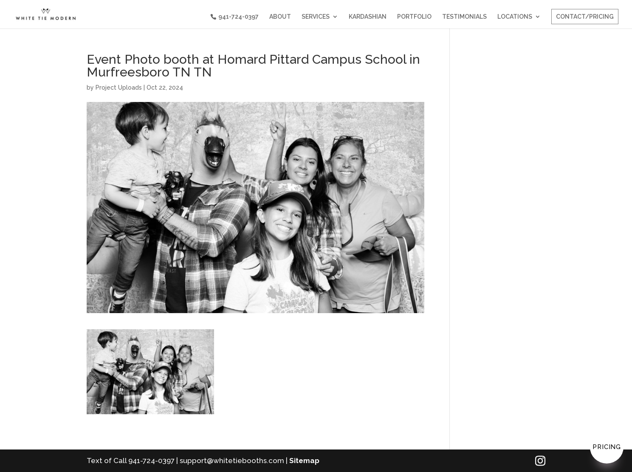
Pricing (606, 447)
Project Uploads (119, 87)
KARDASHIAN (368, 17)
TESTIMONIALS (464, 17)
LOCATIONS (514, 17)
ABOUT (280, 17)
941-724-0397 (238, 16)
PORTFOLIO (414, 17)
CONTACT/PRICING (585, 16)
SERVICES (316, 17)
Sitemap (304, 460)
